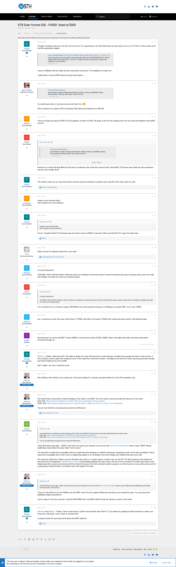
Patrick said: (44, 429)
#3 (155, 117)
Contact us (116, 549)
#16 (155, 422)
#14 (155, 373)
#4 (155, 135)
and (49, 187)
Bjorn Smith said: (45, 142)
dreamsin (27, 203)
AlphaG (27, 123)
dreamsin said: (44, 222)
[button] (38, 17)
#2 (155, 83)
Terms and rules (127, 549)
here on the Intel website (119, 446)
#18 (155, 507)
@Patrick (41, 511)
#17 (155, 474)
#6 (155, 196)
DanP (27, 142)
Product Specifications (56, 90)
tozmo (26, 185)
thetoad (27, 273)
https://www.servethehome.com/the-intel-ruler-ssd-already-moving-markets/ (75, 401)
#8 (155, 247)
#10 (155, 285)
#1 (155, 42)
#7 (155, 215)
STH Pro (26, 549)
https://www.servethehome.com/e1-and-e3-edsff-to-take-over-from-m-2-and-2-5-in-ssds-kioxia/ (85, 403)
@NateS (51, 511)
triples (26, 340)
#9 (155, 266)
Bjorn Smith (27, 90)
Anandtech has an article (70, 462)
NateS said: (43, 481)
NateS (26, 429)
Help (145, 549)
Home (150, 549)
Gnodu (22, 28)
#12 (155, 333)
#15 (155, 395)
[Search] (112, 16)
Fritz (27, 254)
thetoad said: (44, 292)
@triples (41, 356)
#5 (155, 178)
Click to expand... (97, 162)
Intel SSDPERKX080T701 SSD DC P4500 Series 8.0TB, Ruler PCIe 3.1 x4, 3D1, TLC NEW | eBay (83, 55)
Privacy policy (137, 549)
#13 (155, 352)
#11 (155, 315)
